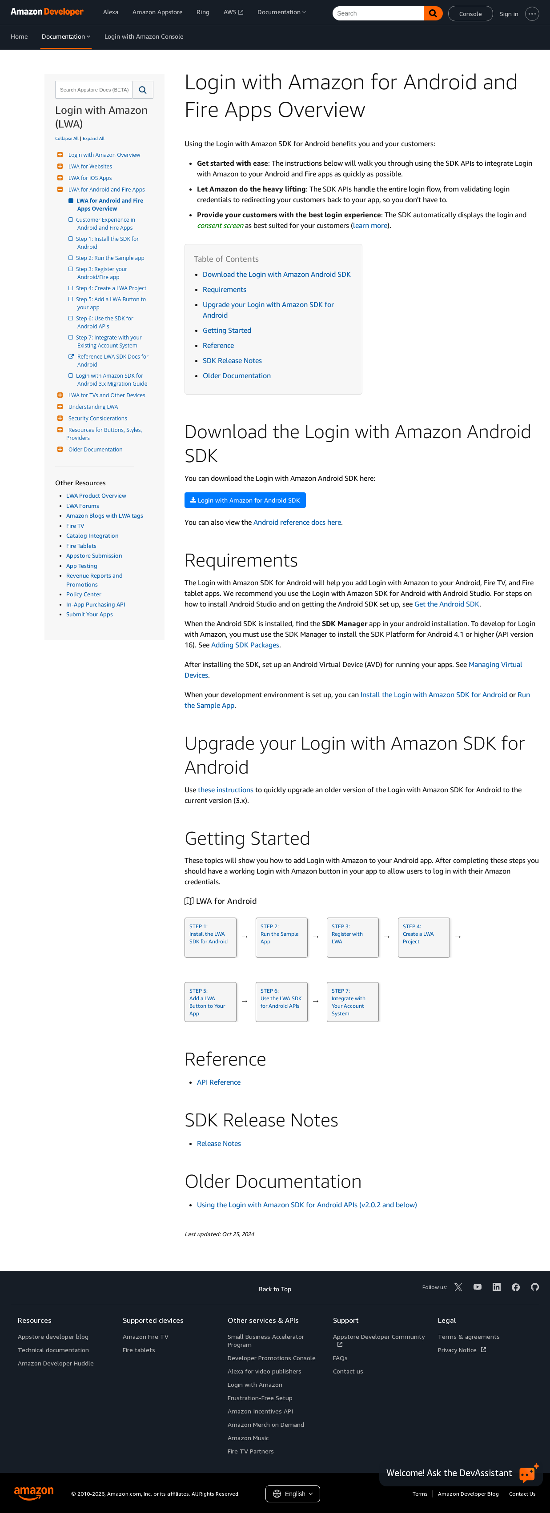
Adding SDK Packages (245, 644)
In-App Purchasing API (95, 604)
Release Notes (219, 1143)
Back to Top (275, 1289)
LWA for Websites (89, 166)
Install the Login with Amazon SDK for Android (434, 694)
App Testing (81, 565)
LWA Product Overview (96, 495)
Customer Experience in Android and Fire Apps (106, 224)
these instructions (225, 789)
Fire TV (75, 525)
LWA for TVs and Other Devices (105, 395)
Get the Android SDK (446, 603)
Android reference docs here (297, 522)
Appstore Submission (94, 555)
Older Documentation (94, 449)
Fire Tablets (81, 545)
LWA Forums (82, 505)
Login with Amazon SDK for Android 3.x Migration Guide (112, 379)
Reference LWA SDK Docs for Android (113, 360)
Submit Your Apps (89, 614)
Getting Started (227, 330)
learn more (370, 225)
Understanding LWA (92, 407)
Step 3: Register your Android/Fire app (102, 273)
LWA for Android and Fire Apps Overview (111, 204)
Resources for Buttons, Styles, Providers (105, 434)
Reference (218, 345)
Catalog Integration (92, 535)
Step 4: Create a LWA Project (111, 288)
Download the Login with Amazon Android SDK (277, 274)
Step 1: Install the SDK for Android (108, 243)
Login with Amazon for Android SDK (245, 500)
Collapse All (67, 138)
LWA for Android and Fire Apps (105, 189)
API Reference (219, 1082)
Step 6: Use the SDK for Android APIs (106, 322)
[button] (142, 90)
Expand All (93, 138)
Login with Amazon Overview (103, 155)
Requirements (224, 289)
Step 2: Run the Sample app (111, 258)
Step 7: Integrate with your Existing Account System (110, 341)
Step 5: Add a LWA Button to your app (112, 303)
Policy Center (83, 594)
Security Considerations (96, 418)
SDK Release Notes (232, 360)
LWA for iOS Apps (89, 178)
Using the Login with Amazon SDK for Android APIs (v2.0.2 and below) (307, 1204)
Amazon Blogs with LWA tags (104, 515)
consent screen (220, 225)
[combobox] (93, 89)
